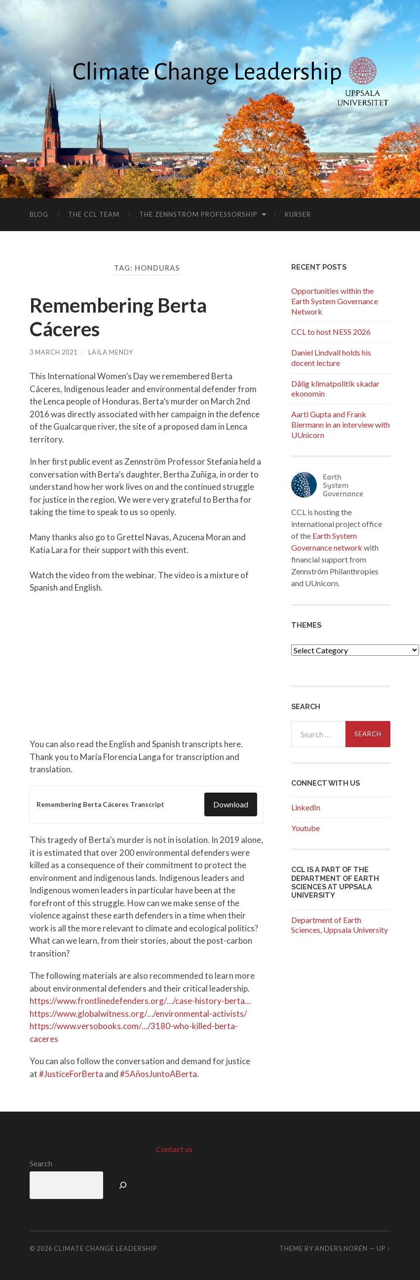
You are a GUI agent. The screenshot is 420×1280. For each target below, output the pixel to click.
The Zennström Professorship (198, 214)
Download (230, 804)
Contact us (174, 1149)
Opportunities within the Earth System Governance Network (334, 301)
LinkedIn (305, 807)
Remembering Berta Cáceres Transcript (100, 804)
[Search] (123, 1185)
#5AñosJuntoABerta (158, 1074)
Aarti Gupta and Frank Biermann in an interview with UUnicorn (340, 424)
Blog (39, 214)
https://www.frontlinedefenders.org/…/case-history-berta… (140, 1001)
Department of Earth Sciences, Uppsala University (339, 925)
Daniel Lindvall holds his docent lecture (331, 357)
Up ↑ (383, 1248)
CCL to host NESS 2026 (331, 331)
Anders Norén (341, 1248)
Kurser (298, 214)
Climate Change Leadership (105, 1248)
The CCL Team (93, 214)
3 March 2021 (53, 352)
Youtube (305, 828)
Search (41, 1163)
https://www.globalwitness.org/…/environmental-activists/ (138, 1013)
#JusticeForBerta (71, 1074)
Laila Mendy (110, 352)
